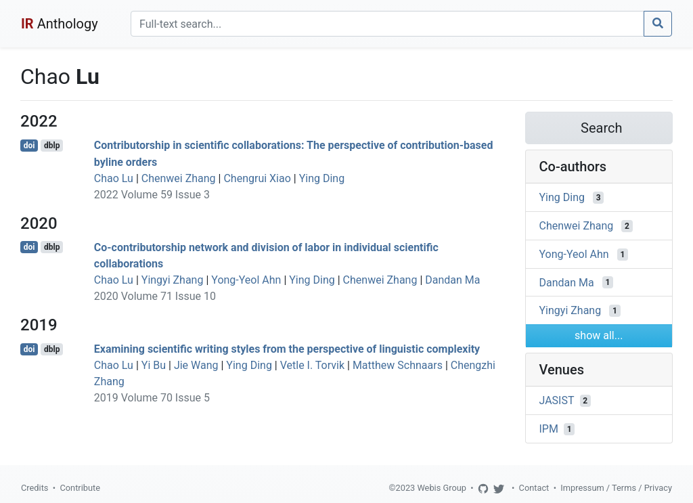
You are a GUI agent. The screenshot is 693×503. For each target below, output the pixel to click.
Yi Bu (153, 365)
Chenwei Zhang (178, 178)
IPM (548, 428)
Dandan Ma (452, 280)
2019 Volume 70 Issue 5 (152, 397)
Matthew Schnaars (398, 365)
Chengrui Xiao (256, 178)
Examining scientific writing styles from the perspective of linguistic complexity (287, 349)
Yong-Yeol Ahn (246, 280)
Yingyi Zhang (172, 280)
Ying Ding (322, 178)
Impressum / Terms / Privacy (616, 488)
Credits (34, 488)
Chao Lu (113, 178)
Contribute (80, 488)
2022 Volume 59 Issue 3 (152, 194)
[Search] (387, 24)
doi (29, 145)
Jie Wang (196, 365)
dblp (52, 145)
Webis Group (441, 488)
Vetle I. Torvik (312, 365)
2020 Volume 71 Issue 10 (155, 296)
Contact (534, 488)
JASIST (557, 400)
